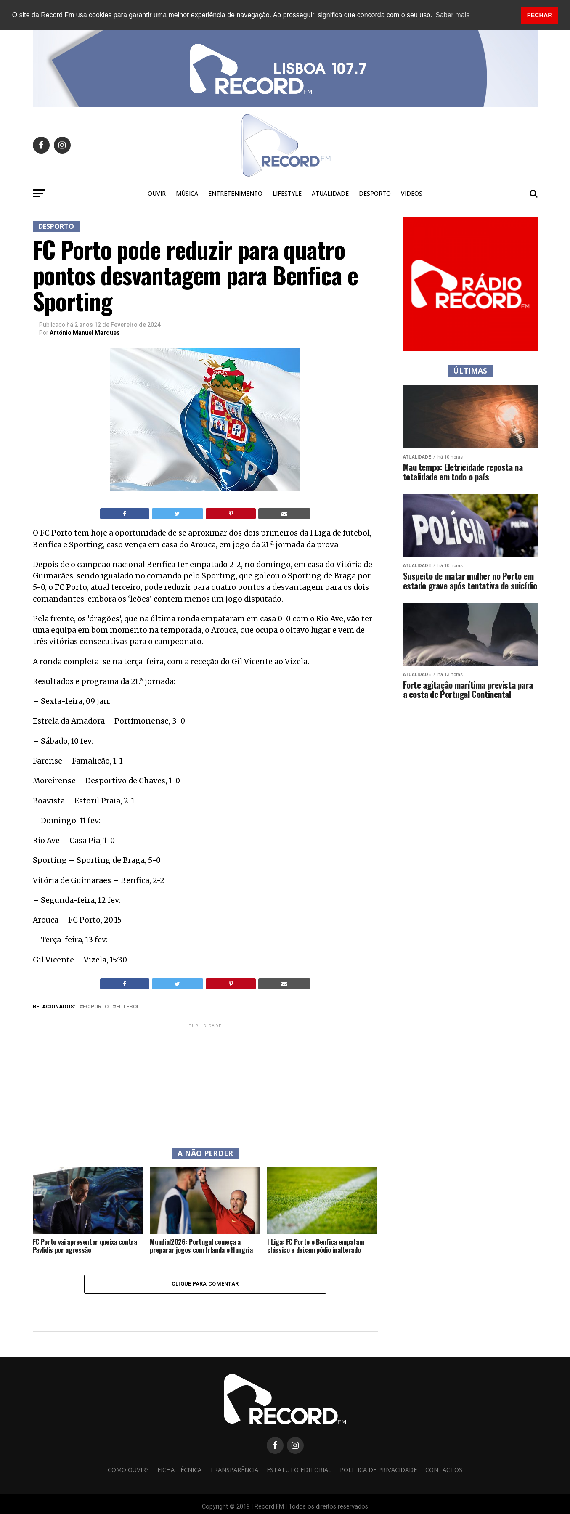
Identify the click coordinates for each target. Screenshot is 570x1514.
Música (187, 193)
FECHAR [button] (539, 15)
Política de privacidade (378, 1470)
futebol (128, 1006)
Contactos (443, 1470)
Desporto (375, 193)
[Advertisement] (205, 1082)
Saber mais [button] (452, 15)
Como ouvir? (128, 1470)
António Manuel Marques (85, 332)
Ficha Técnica (179, 1470)
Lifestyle (287, 193)
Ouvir (157, 193)
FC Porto (96, 1006)
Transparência (234, 1470)
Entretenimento (235, 193)
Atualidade (330, 193)
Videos (411, 193)
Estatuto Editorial (299, 1470)
